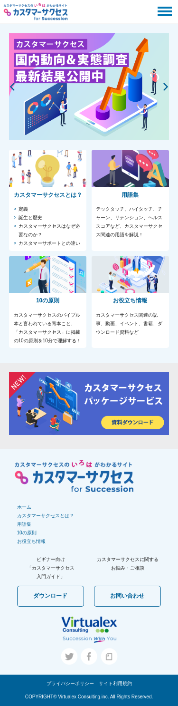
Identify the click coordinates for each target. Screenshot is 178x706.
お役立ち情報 (31, 541)
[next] (165, 86)
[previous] (13, 86)
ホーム (24, 507)
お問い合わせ (127, 595)
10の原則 (27, 532)
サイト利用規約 (115, 683)
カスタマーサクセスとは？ (45, 515)
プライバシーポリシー (70, 683)
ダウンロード (50, 595)
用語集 (24, 524)
